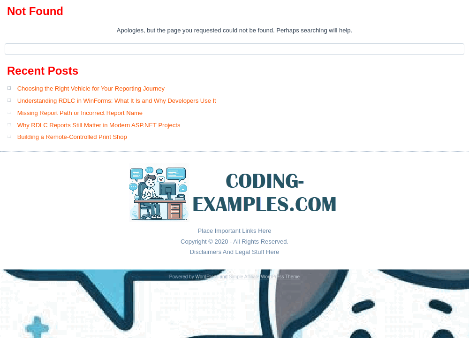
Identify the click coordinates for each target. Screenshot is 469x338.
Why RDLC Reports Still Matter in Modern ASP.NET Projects (99, 125)
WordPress (206, 276)
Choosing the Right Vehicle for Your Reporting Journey (91, 88)
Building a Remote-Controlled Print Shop (72, 136)
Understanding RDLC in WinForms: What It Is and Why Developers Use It (116, 100)
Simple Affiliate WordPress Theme (264, 276)
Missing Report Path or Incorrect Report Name (80, 112)
